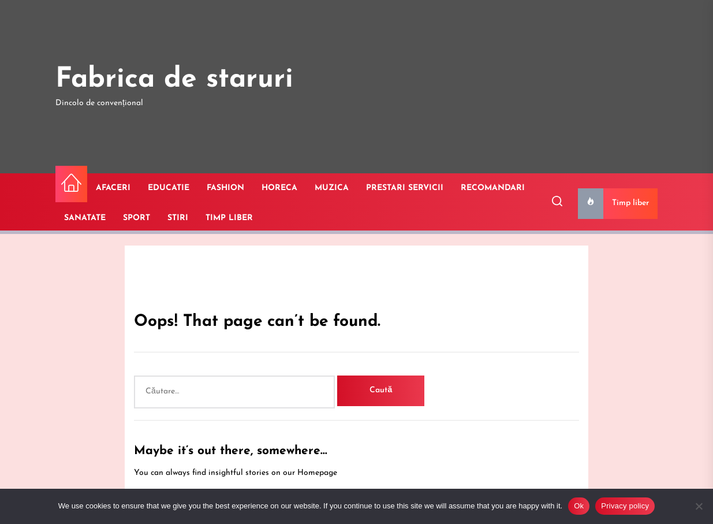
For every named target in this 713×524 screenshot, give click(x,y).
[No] (698, 506)
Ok (579, 505)
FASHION (225, 188)
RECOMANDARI (493, 188)
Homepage (317, 473)
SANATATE (85, 218)
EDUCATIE (168, 188)
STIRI (177, 218)
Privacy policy (625, 505)
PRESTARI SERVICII (404, 188)
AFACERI (113, 188)
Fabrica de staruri (174, 80)
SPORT (136, 218)
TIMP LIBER (229, 218)
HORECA (279, 188)
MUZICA (332, 188)
